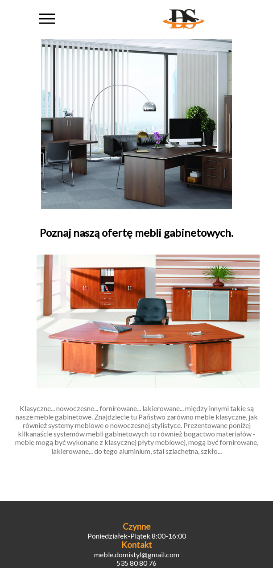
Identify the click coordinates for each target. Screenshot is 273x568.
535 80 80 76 (136, 563)
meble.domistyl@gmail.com (136, 554)
